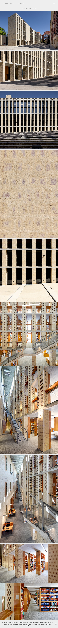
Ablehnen (28, 625)
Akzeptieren (48, 624)
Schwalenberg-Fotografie (13, 3)
